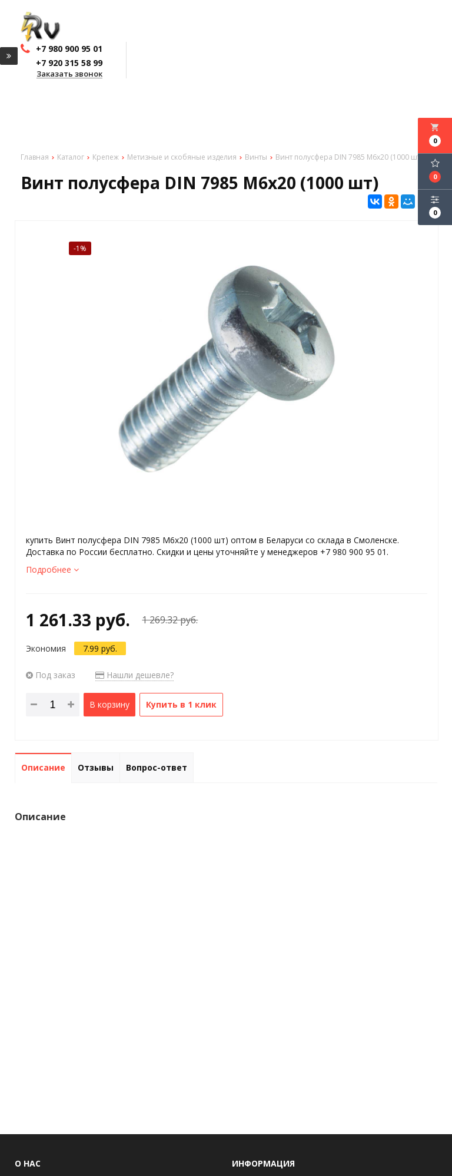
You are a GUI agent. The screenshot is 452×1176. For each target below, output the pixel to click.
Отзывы (96, 767)
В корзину (109, 704)
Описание (43, 767)
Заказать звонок (69, 74)
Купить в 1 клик (181, 704)
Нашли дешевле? (134, 675)
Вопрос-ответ (156, 767)
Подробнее (52, 569)
